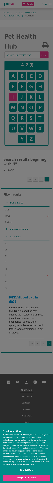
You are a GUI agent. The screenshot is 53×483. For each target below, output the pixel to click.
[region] (26, 453)
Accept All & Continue (26, 478)
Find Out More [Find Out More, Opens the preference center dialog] (26, 470)
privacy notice (22, 459)
